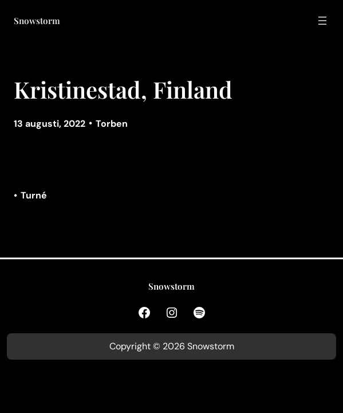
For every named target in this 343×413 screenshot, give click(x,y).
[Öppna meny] (322, 21)
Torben (112, 124)
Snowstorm (37, 20)
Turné (34, 195)
